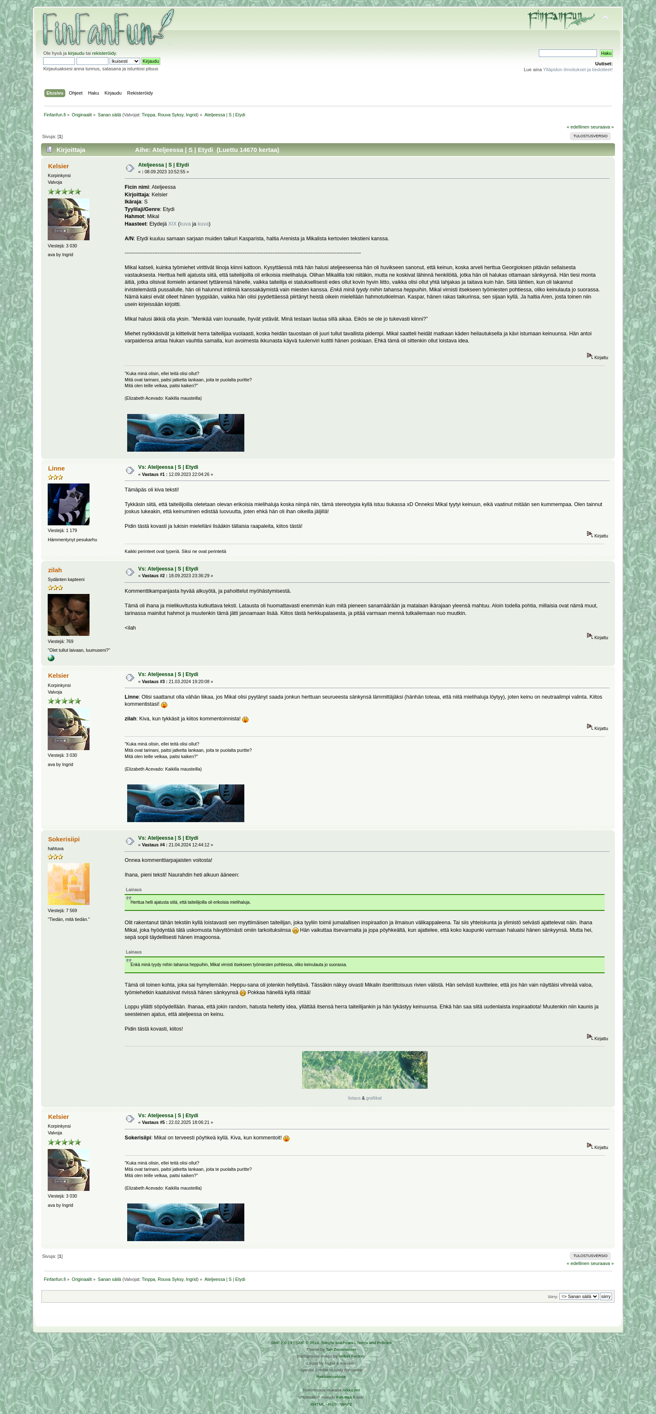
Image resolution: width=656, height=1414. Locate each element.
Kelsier (58, 166)
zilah (55, 569)
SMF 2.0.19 (281, 1342)
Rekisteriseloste (331, 1376)
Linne (56, 468)
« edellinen (577, 126)
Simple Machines (337, 1342)
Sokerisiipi (64, 839)
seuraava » (602, 126)
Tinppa (148, 114)
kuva (185, 224)
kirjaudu (76, 53)
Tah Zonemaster (341, 1349)
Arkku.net (351, 1390)
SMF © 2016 (307, 1342)
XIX (172, 224)
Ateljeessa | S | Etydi (163, 165)
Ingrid (191, 114)
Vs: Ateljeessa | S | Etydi (168, 467)
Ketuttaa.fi (345, 1397)
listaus (354, 1097)
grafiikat (374, 1097)
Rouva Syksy (170, 114)
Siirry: (553, 1296)
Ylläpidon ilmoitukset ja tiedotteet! (578, 69)
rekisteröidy (104, 53)
